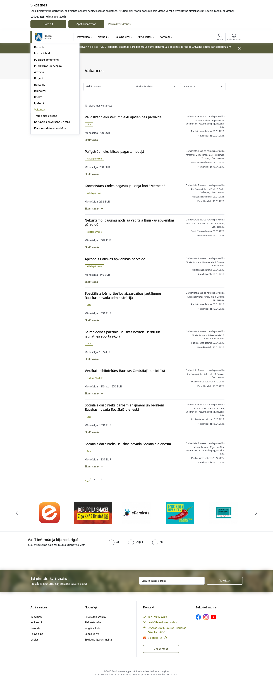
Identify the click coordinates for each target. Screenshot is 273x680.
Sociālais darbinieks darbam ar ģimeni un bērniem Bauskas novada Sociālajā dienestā (124, 407)
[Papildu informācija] (165, 637)
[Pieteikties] (225, 581)
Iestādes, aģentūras (46, 83)
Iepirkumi (40, 139)
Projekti (38, 127)
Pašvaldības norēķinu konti (50, 77)
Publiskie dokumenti (46, 108)
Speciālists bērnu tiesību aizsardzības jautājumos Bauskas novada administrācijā (123, 295)
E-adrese (153, 637)
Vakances (40, 158)
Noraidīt (48, 24)
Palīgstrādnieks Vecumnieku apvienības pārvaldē (123, 117)
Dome (38, 71)
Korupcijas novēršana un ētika (52, 170)
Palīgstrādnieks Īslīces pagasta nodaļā (114, 151)
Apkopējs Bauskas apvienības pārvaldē (115, 259)
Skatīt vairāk (92, 140)
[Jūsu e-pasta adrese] (172, 581)
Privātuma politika (95, 616)
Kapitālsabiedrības (45, 89)
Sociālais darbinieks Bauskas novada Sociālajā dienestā (128, 444)
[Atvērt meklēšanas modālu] (220, 37)
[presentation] (30, 557)
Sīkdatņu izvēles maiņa (98, 639)
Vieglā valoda (92, 628)
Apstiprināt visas (86, 24)
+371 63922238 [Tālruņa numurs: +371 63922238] (157, 616)
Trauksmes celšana (45, 164)
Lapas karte (92, 634)
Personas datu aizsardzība (50, 176)
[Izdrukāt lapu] (234, 69)
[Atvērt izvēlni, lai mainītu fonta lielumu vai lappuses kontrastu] (234, 37)
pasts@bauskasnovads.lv (163, 622)
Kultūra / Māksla (95, 378)
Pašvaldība (36, 634)
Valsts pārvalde (94, 158)
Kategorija (189, 86)
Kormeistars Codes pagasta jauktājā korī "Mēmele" (125, 186)
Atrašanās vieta (143, 86)
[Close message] (239, 48)
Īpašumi (39, 152)
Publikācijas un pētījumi (48, 114)
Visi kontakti (161, 649)
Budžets (39, 96)
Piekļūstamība (93, 622)
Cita (89, 124)
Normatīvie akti (43, 102)
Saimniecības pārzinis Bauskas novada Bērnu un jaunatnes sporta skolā (122, 334)
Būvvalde (39, 133)
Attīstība (39, 121)
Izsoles (38, 145)
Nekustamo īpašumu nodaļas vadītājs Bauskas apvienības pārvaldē (129, 222)
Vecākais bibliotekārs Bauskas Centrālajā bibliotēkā (125, 371)
